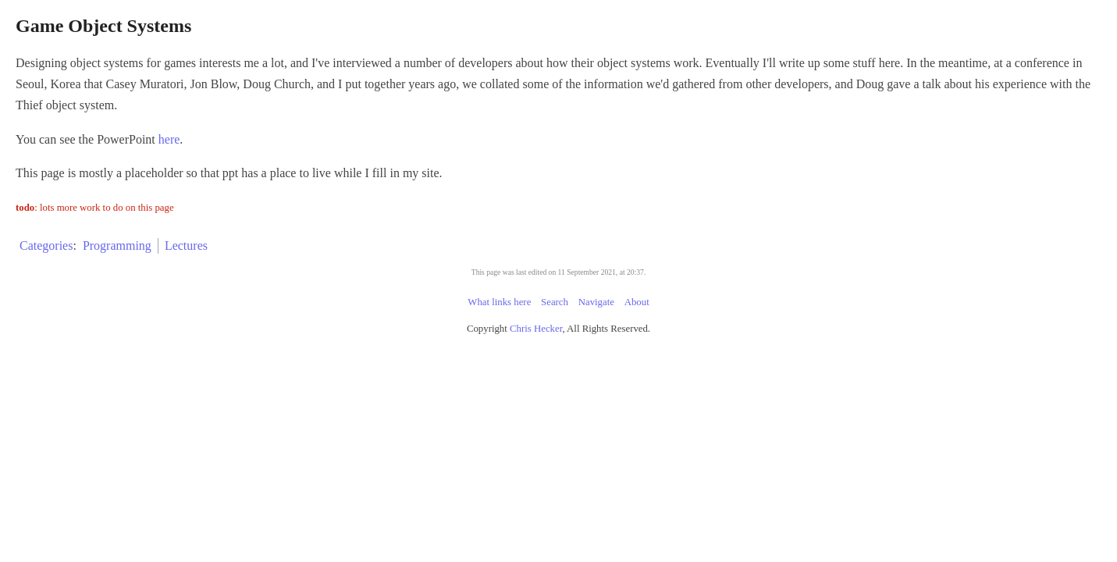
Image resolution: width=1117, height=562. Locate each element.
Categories (292, 266)
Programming (363, 266)
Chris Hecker (536, 349)
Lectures (432, 266)
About (636, 323)
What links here (499, 323)
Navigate (596, 323)
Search (554, 323)
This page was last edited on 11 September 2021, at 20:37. (558, 293)
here (415, 160)
